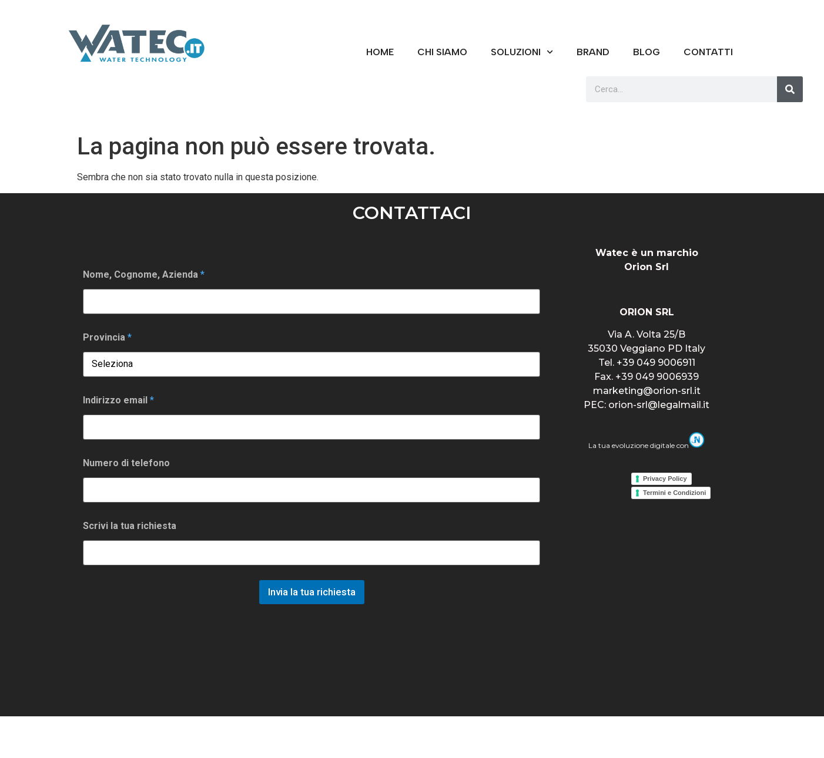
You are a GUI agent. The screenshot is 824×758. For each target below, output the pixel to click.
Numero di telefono (126, 463)
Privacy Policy (665, 478)
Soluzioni (522, 52)
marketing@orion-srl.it (647, 390)
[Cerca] (790, 89)
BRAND (593, 52)
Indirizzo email (118, 400)
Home (380, 52)
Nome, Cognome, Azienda (144, 274)
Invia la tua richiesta (312, 592)
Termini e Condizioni (674, 492)
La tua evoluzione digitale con (646, 445)
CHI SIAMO (442, 52)
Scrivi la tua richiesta (129, 525)
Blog (646, 52)
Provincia (107, 337)
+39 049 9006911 (656, 362)
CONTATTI (708, 52)
